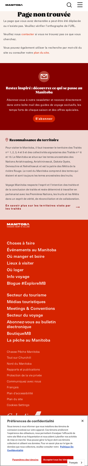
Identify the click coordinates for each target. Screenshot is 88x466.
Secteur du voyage (25, 314)
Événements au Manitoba (31, 249)
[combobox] (76, 462)
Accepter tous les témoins (57, 459)
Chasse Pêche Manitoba (23, 351)
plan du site (41, 52)
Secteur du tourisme (26, 294)
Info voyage (18, 276)
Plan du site (15, 399)
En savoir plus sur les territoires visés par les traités (38, 207)
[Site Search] (69, 5)
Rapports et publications (23, 369)
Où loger (15, 269)
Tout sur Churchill (19, 357)
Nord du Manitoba (19, 363)
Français (13, 387)
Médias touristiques (26, 301)
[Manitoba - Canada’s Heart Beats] (14, 5)
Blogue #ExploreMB (26, 283)
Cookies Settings (18, 405)
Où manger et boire (25, 256)
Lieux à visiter (20, 262)
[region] (44, 440)
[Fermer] (82, 421)
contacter (27, 34)
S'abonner (44, 118)
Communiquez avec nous (24, 381)
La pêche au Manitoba (28, 339)
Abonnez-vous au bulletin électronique (31, 324)
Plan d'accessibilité (20, 393)
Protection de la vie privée (24, 375)
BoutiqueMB (19, 333)
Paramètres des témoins (25, 459)
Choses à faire (21, 242)
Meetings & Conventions (31, 308)
